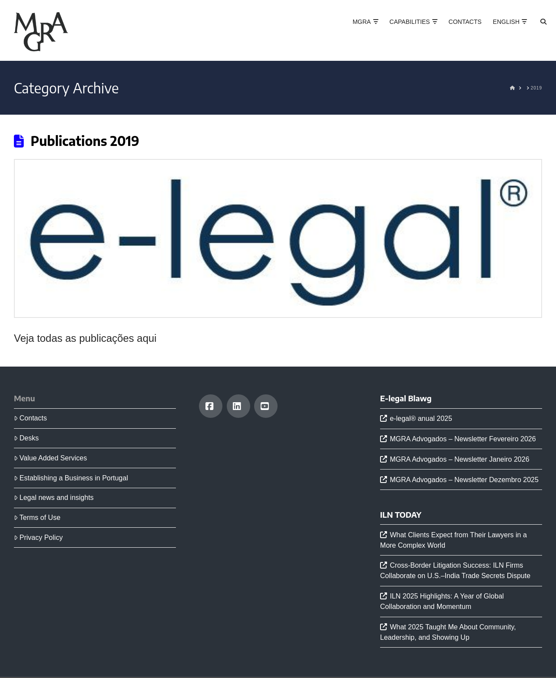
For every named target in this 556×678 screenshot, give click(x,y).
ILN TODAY (400, 514)
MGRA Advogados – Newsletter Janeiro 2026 (459, 459)
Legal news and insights (54, 497)
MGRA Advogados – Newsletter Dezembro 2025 (464, 479)
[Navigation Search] (536, 30)
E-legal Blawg (406, 398)
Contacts (30, 418)
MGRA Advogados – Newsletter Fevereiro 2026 (463, 439)
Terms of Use (37, 517)
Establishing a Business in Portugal (71, 478)
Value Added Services (50, 458)
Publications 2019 (85, 140)
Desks (26, 438)
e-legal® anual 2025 (421, 418)
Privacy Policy (38, 537)
